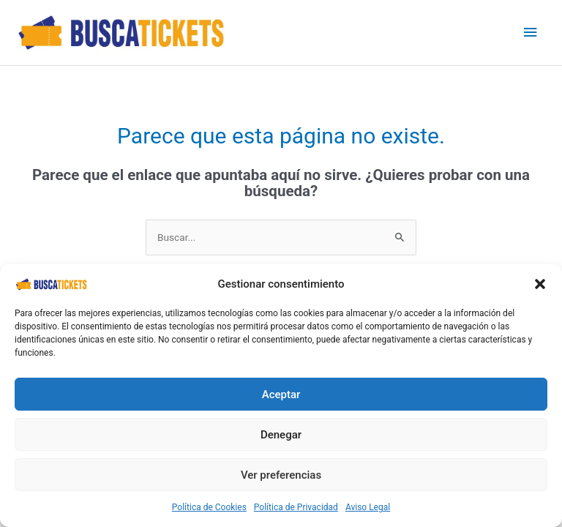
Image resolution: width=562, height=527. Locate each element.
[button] (540, 284)
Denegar (281, 434)
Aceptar (281, 394)
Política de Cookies (209, 507)
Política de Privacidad (296, 507)
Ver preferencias (281, 475)
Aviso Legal (367, 507)
